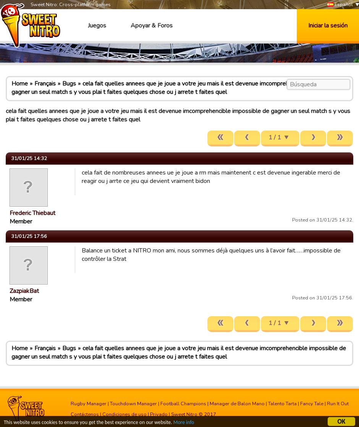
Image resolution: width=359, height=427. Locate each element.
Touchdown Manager (133, 403)
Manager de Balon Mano (237, 403)
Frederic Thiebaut (32, 213)
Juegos (97, 25)
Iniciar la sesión (328, 25)
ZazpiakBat (24, 291)
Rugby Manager (89, 403)
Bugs (69, 83)
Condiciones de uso (124, 414)
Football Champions (183, 403)
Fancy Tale (311, 403)
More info (183, 423)
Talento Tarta (282, 403)
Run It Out (338, 403)
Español (340, 4)
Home (19, 83)
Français (45, 83)
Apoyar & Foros (152, 25)
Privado (159, 414)
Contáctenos (85, 414)
